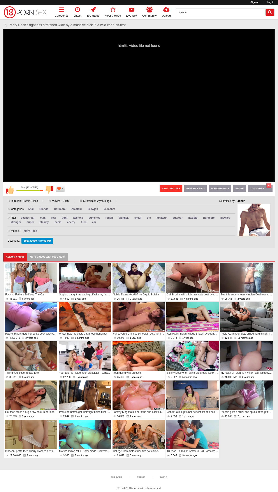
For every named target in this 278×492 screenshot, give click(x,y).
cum (43, 217)
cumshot (94, 217)
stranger (16, 222)
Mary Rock (30, 230)
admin (241, 200)
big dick (123, 217)
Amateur (76, 209)
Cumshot (109, 209)
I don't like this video (49, 189)
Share (239, 188)
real (53, 217)
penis (58, 222)
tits (149, 217)
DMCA (163, 477)
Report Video (195, 188)
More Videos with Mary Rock (47, 256)
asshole (78, 217)
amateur (162, 217)
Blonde (43, 209)
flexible (192, 217)
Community (149, 11)
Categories (62, 11)
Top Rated (93, 11)
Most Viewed (113, 11)
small (137, 217)
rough (109, 217)
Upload (166, 11)
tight (64, 217)
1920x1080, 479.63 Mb (37, 240)
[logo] (25, 12)
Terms (141, 477)
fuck (83, 222)
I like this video (9, 189)
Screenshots (220, 188)
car (94, 222)
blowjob (225, 217)
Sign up (254, 2)
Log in (270, 2)
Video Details (171, 188)
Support (116, 477)
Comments (260, 187)
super (30, 222)
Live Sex (131, 11)
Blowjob (93, 209)
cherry (71, 222)
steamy (44, 222)
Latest (77, 11)
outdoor (177, 217)
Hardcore (60, 209)
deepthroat (27, 217)
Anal (31, 209)
